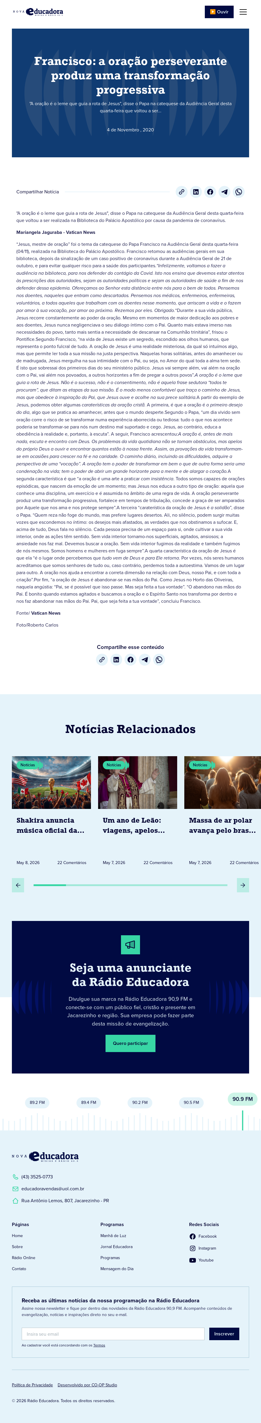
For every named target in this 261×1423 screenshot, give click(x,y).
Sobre (17, 1247)
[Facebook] (210, 192)
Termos (99, 1345)
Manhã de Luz (113, 1236)
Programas (110, 1258)
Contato (19, 1269)
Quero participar (130, 1043)
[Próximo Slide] (243, 885)
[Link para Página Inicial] (38, 12)
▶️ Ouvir (219, 11)
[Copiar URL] (182, 192)
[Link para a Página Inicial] (45, 1156)
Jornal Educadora (116, 1247)
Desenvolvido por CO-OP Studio (87, 1385)
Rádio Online (23, 1258)
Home (17, 1236)
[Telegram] (224, 192)
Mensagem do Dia (116, 1269)
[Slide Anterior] (18, 885)
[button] (242, 12)
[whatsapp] (239, 192)
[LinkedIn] (196, 192)
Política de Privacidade (32, 1385)
